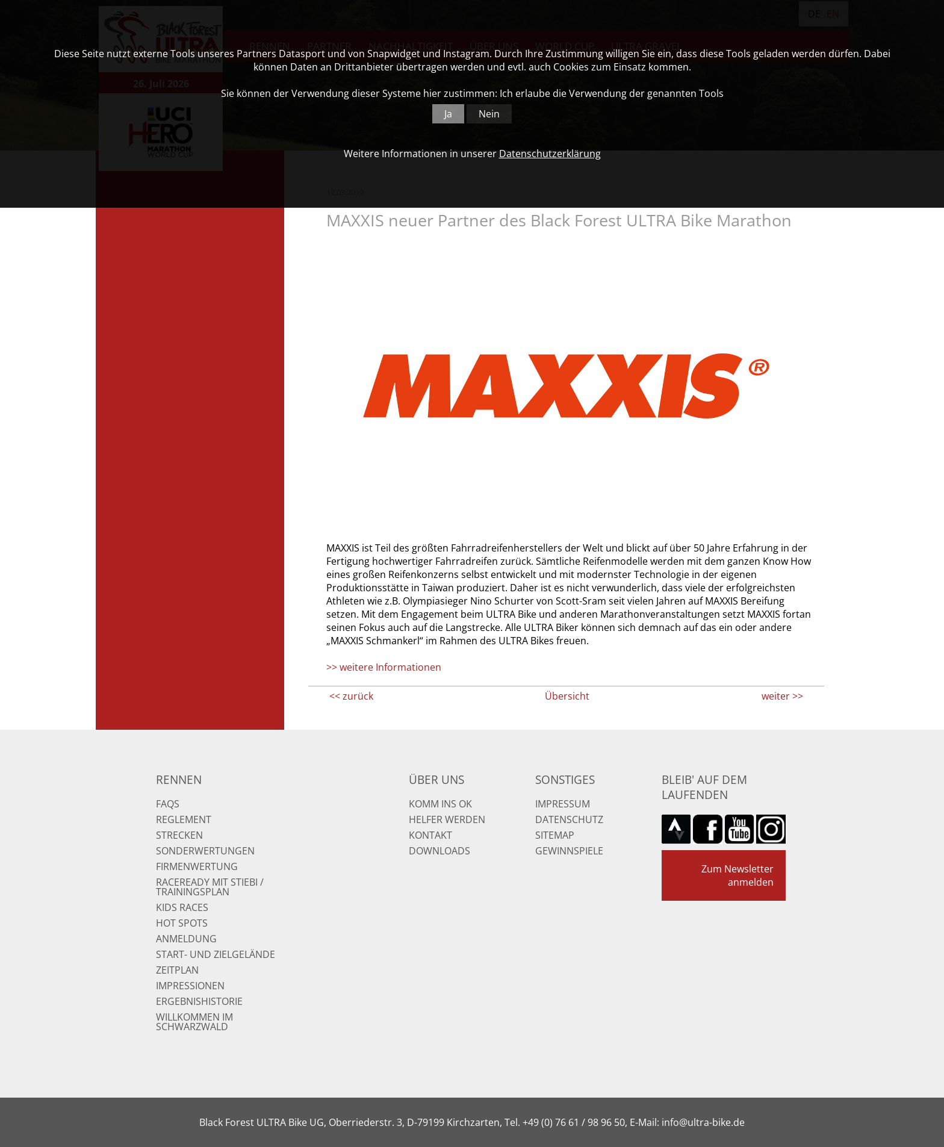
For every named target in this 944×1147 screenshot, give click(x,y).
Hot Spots (182, 923)
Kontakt (430, 835)
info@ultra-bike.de (703, 1122)
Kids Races (182, 907)
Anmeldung (186, 938)
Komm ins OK (440, 804)
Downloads (439, 851)
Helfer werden (447, 819)
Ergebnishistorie (199, 1001)
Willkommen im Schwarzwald (194, 1021)
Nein (489, 113)
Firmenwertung (197, 866)
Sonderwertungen (205, 851)
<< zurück (351, 696)
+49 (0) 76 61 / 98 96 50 (574, 1122)
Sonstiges (565, 779)
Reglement (183, 819)
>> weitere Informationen (383, 667)
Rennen (179, 779)
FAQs (167, 804)
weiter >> (782, 696)
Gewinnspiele (569, 851)
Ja (448, 113)
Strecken (179, 835)
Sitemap (554, 835)
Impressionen (190, 985)
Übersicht (567, 696)
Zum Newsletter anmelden (737, 875)
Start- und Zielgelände (215, 954)
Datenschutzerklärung (550, 153)
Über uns (436, 779)
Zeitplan (177, 970)
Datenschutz (569, 819)
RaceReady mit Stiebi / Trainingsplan (210, 887)
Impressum (562, 804)
